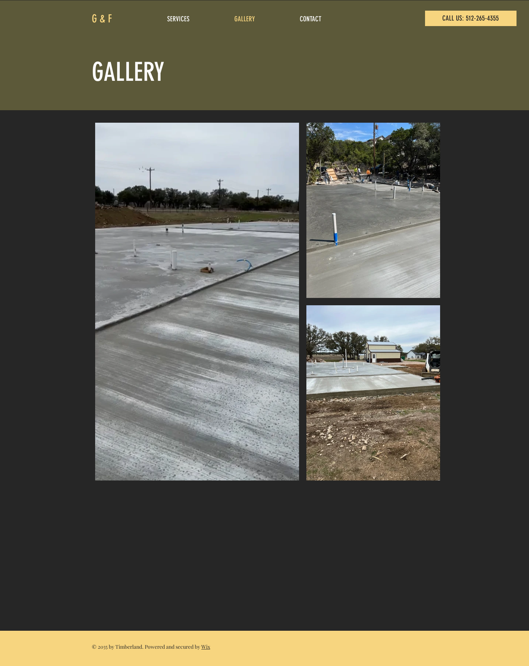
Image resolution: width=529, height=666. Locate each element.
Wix (205, 646)
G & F (102, 18)
